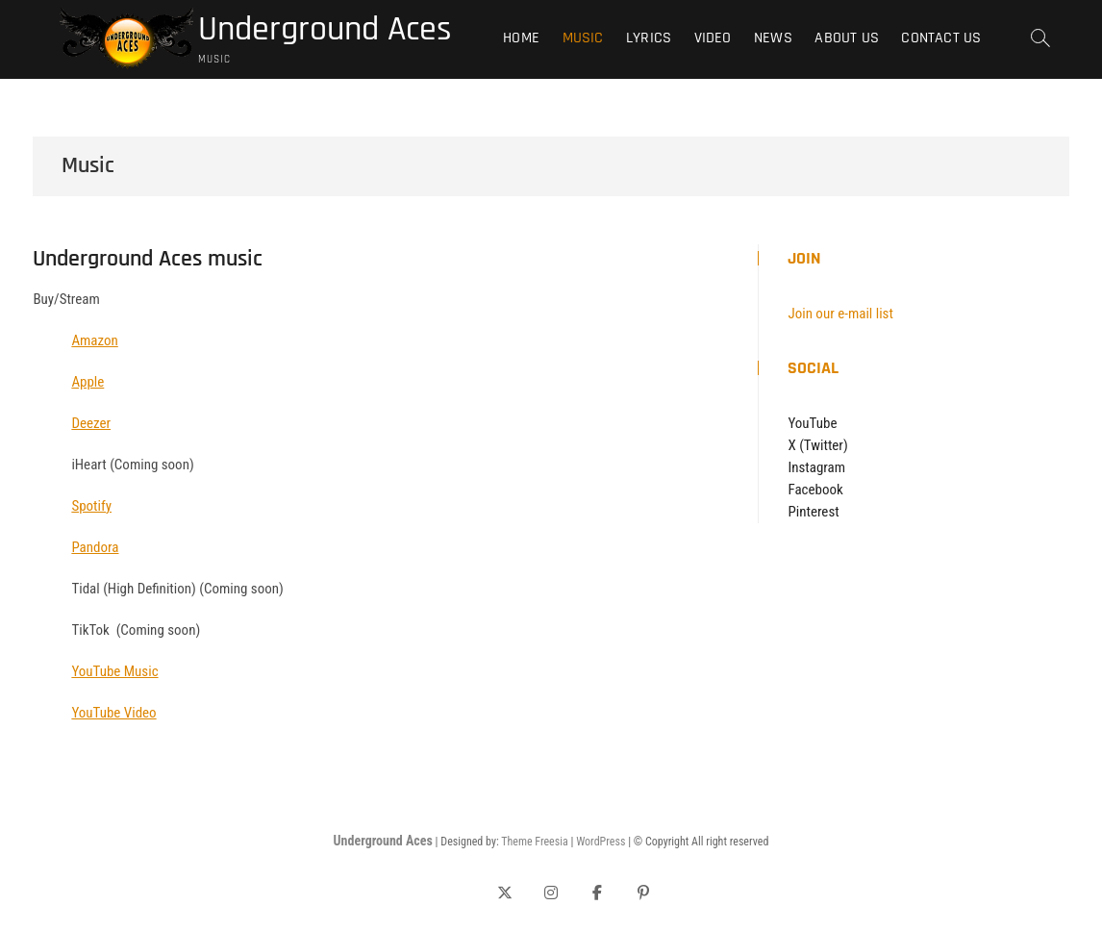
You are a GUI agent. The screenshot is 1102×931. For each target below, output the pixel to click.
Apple (87, 381)
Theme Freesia (534, 841)
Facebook (815, 489)
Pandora (94, 547)
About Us (846, 38)
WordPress (600, 841)
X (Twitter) (817, 445)
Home (521, 38)
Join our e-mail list (840, 313)
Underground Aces (325, 30)
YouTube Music (114, 671)
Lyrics (648, 38)
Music (583, 38)
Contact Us (941, 38)
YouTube (812, 423)
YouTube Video (113, 712)
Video (713, 38)
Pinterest (813, 511)
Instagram (816, 467)
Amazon (94, 340)
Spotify (91, 506)
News (773, 38)
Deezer (91, 423)
